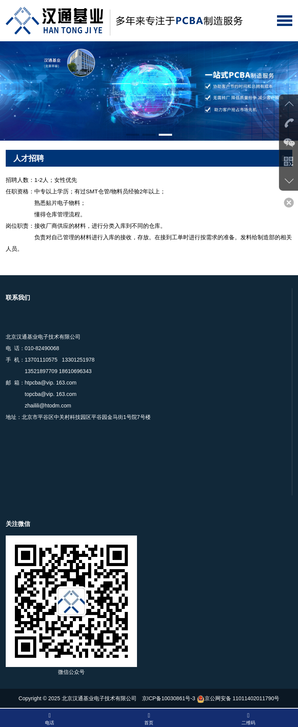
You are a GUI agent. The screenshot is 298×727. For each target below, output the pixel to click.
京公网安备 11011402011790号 (238, 698)
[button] (132, 135)
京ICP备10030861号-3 (168, 698)
